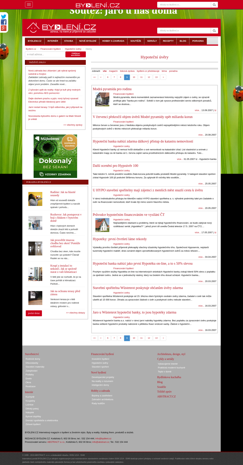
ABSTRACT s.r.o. (56, 442)
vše (105, 71)
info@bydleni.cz (103, 438)
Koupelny (30, 400)
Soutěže (161, 386)
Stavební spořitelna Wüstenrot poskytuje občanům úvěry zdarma (138, 288)
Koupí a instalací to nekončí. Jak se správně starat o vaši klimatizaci (63, 268)
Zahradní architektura (102, 399)
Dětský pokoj (32, 408)
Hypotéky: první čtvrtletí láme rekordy (120, 239)
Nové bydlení (98, 372)
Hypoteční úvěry (155, 57)
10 (134, 77)
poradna (173, 71)
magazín (113, 71)
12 (149, 77)
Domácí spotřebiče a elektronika (42, 420)
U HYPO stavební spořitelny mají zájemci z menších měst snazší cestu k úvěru (148, 190)
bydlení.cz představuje (148, 71)
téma (164, 71)
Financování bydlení (123, 94)
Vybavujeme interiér (168, 363)
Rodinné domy (33, 359)
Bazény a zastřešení (102, 395)
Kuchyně (30, 396)
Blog (160, 382)
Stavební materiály (35, 366)
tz (215, 110)
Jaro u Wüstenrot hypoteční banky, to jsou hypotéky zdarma (134, 312)
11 (141, 77)
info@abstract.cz (100, 442)
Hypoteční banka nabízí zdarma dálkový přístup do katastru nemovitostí (143, 141)
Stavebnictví (32, 354)
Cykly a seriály (165, 358)
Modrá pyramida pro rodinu (112, 89)
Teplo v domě (164, 371)
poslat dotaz (34, 313)
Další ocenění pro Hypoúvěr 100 (115, 166)
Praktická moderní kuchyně (171, 367)
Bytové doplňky (33, 416)
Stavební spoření (100, 366)
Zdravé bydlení (33, 424)
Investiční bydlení (100, 359)
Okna (28, 382)
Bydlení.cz (31, 49)
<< (94, 77)
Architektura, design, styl (171, 354)
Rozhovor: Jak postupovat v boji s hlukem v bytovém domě (65, 217)
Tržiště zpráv (164, 391)
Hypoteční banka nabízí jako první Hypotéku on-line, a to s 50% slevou (143, 263)
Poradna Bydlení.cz (38, 182)
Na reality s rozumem (102, 381)
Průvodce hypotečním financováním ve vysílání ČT (129, 215)
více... (198, 110)
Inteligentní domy (100, 385)
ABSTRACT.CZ (166, 396)
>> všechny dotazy (75, 312)
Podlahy (30, 374)
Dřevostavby (32, 363)
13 (156, 77)
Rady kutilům (98, 403)
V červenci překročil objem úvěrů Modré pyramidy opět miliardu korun (143, 117)
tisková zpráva (127, 71)
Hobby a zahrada (100, 390)
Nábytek (30, 412)
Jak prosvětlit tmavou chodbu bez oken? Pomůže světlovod (65, 243)
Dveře (29, 378)
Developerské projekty (103, 377)
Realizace (31, 386)
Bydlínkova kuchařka (169, 377)
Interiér (29, 392)
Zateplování (31, 370)
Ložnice (29, 404)
